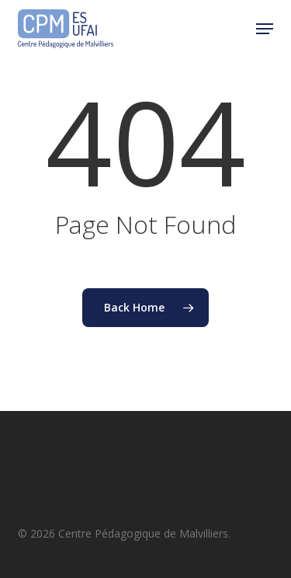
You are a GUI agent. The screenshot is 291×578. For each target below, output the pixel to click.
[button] (264, 29)
